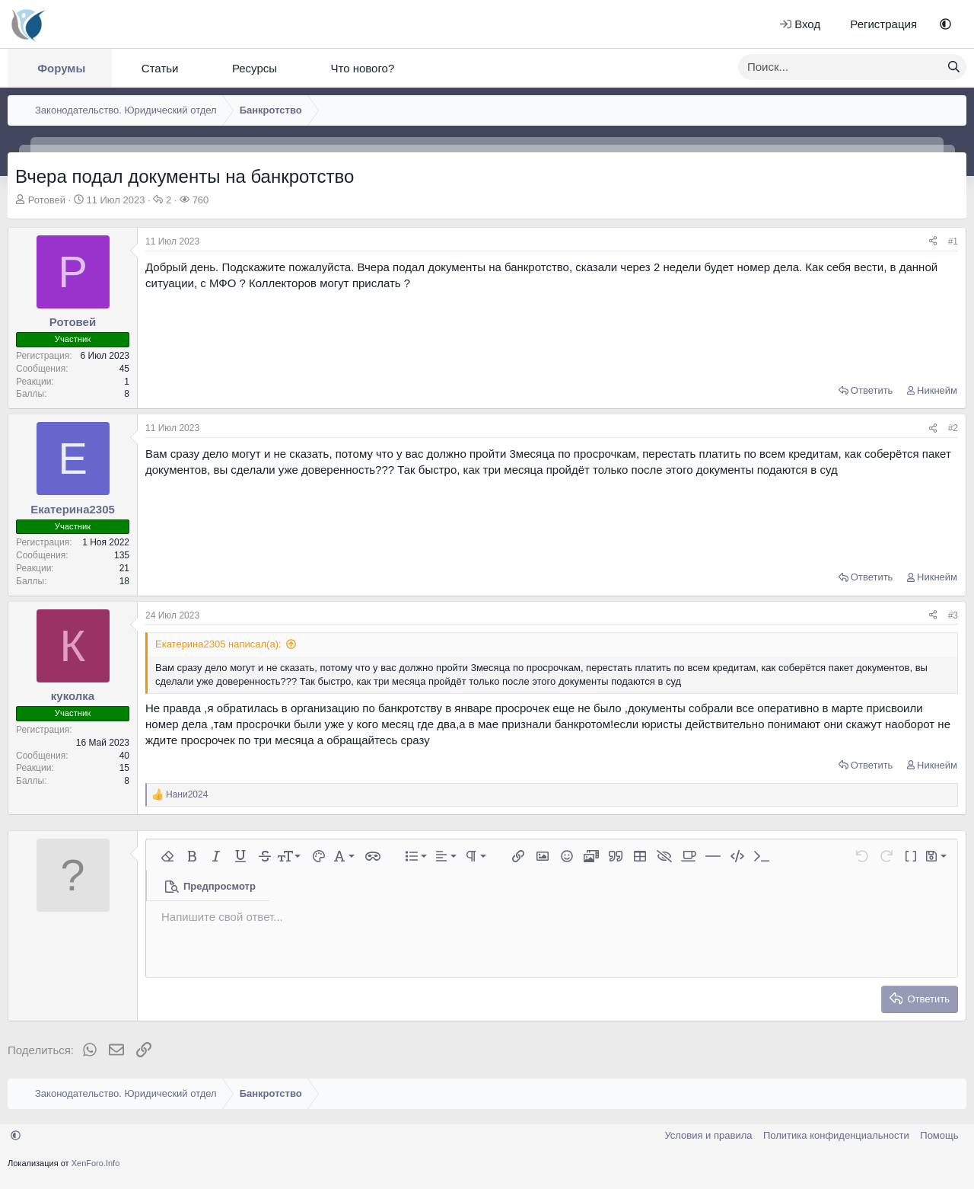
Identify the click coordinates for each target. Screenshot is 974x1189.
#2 (953, 428)
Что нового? (362, 68)
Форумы (61, 68)
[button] (945, 24)
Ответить (872, 390)
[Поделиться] (933, 242)
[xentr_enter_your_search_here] (840, 67)
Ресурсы (254, 68)
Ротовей (46, 200)
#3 (953, 615)
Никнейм (937, 390)
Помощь (939, 1135)
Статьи (160, 68)
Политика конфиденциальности (836, 1135)
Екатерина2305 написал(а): (218, 644)
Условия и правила (708, 1135)
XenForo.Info (96, 1163)
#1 (953, 241)
